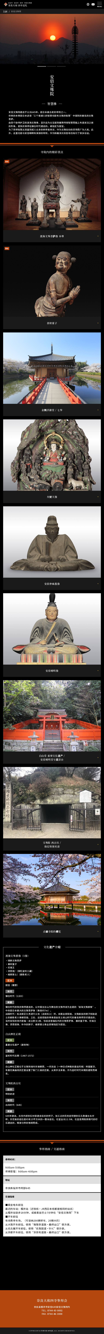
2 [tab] (51, 66)
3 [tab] (61, 66)
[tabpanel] (52, 39)
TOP (5, 11)
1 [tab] (41, 66)
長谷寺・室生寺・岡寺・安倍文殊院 (20, 4)
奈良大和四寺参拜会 (52, 1300)
